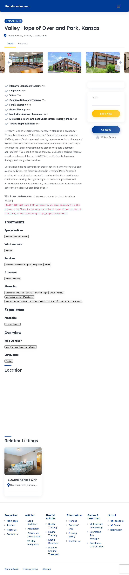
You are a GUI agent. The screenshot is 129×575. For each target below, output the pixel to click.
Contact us (12, 534)
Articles (11, 525)
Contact (106, 129)
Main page (12, 520)
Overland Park (13, 21)
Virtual (47, 264)
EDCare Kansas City (22, 479)
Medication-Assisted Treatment (19, 297)
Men (8, 347)
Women (32, 347)
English (9, 361)
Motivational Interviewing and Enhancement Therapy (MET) (32, 301)
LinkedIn (116, 529)
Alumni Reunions (13, 278)
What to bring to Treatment (53, 551)
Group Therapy (56, 292)
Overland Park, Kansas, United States (27, 35)
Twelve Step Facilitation (70, 301)
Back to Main (11, 568)
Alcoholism (33, 528)
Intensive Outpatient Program (18, 264)
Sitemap (46, 568)
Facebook (117, 520)
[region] (43, 402)
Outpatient (37, 264)
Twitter (116, 525)
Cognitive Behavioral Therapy (19, 292)
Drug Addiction (20, 236)
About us (12, 529)
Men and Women (19, 347)
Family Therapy (40, 292)
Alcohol (9, 236)
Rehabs (73, 520)
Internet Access (12, 324)
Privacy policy (30, 568)
